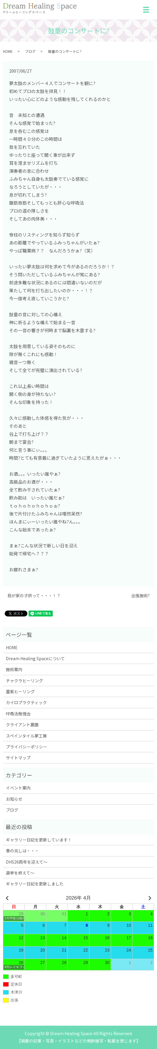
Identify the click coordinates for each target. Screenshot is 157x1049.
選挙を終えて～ (20, 873)
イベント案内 (18, 788)
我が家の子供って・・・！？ (34, 595)
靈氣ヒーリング (20, 691)
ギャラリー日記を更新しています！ (39, 840)
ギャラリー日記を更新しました (35, 884)
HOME (8, 51)
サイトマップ (18, 758)
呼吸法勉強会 (18, 714)
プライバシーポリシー (26, 747)
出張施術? (140, 595)
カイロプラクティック (26, 702)
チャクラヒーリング (24, 680)
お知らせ (14, 799)
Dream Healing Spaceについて (35, 658)
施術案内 (14, 669)
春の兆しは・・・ (22, 851)
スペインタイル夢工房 (26, 736)
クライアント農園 (22, 724)
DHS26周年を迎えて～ (26, 862)
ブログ (30, 51)
